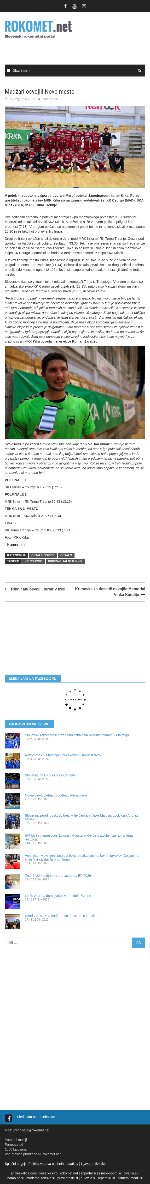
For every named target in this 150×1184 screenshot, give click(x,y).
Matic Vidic (50, 99)
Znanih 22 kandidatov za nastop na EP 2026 (58, 876)
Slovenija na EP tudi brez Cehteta (50, 775)
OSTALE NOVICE (43, 555)
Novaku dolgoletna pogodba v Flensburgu (56, 795)
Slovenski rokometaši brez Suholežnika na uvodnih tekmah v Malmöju (77, 735)
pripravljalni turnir (65, 561)
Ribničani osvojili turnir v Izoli (38, 589)
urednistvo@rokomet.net (31, 1130)
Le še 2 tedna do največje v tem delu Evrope (58, 896)
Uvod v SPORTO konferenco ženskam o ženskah (61, 916)
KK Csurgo (33, 561)
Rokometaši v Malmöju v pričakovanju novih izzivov (63, 755)
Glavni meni (21, 70)
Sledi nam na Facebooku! (36, 1117)
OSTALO (66, 555)
